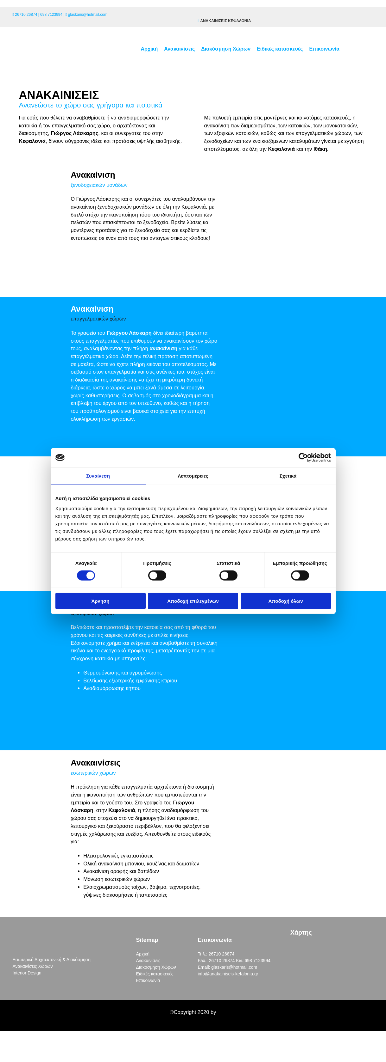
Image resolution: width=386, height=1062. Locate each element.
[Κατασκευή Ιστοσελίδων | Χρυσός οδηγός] (10, 1024)
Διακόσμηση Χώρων (225, 49)
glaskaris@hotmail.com (87, 14)
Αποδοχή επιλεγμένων (193, 600)
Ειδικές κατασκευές (280, 49)
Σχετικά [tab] (288, 476)
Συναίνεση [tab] (98, 476)
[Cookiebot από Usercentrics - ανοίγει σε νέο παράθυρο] (303, 457)
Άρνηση (100, 600)
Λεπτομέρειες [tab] (193, 476)
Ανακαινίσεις (179, 49)
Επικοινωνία (324, 49)
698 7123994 (51, 14)
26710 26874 (26, 14)
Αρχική (149, 49)
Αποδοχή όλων (285, 600)
